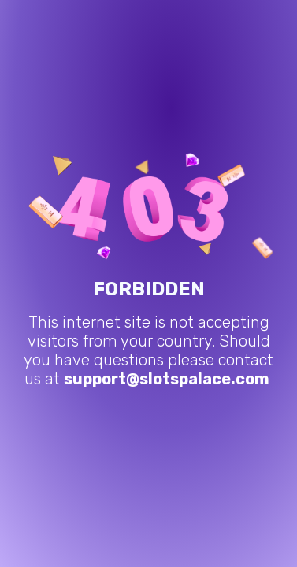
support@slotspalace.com (166, 378)
